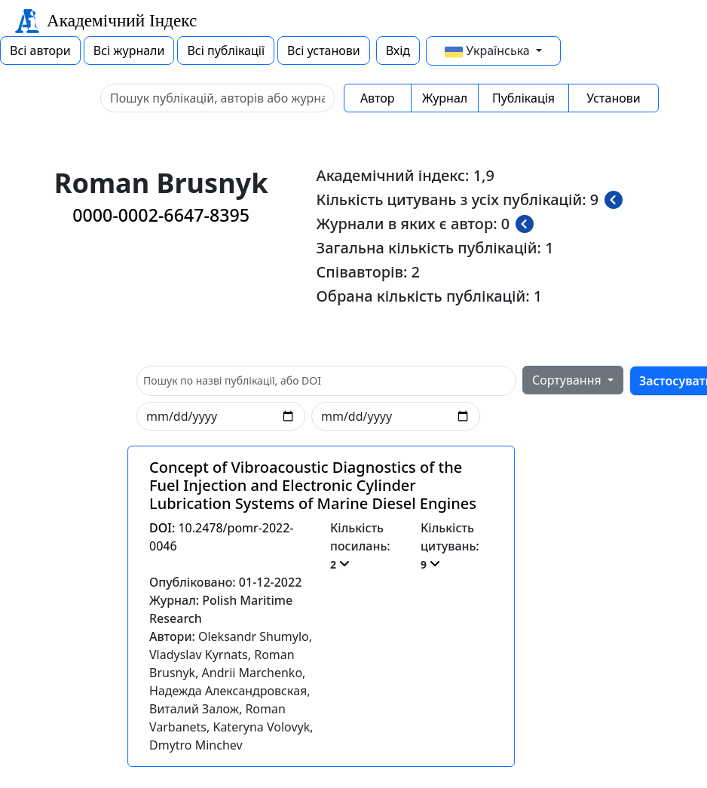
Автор (377, 98)
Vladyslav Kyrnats (198, 654)
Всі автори (40, 50)
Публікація (523, 98)
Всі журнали (129, 50)
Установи (613, 98)
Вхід (398, 50)
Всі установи (323, 50)
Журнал (444, 98)
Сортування (568, 380)
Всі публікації (226, 50)
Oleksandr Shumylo (253, 636)
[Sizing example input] (217, 98)
